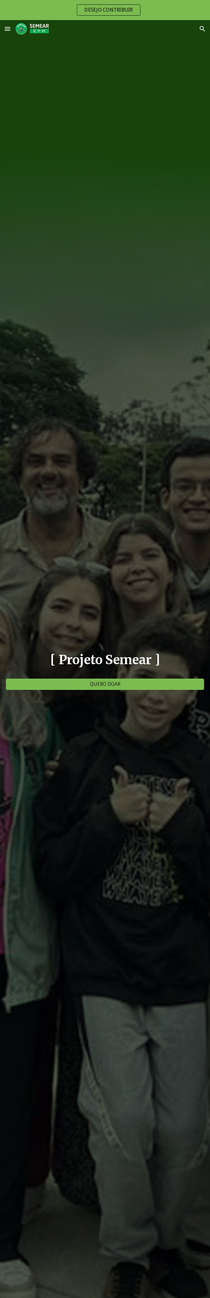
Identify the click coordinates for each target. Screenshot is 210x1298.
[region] (105, 10)
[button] (7, 28)
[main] (105, 660)
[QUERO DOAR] (104, 684)
